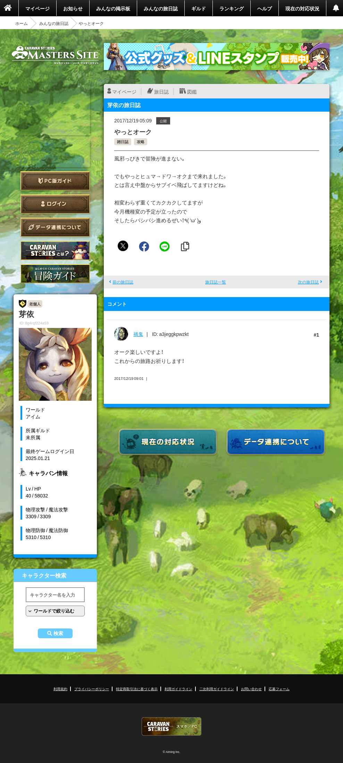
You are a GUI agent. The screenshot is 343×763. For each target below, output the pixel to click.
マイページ (37, 8)
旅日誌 (161, 91)
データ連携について (55, 227)
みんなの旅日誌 (161, 8)
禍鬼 (138, 333)
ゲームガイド (55, 273)
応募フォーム (279, 688)
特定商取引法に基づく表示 (137, 688)
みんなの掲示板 (113, 8)
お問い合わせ (251, 688)
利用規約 (60, 688)
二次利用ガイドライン (216, 688)
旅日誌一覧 (215, 282)
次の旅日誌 (308, 282)
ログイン (55, 204)
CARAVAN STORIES (171, 726)
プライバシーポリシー (91, 688)
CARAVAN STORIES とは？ (55, 250)
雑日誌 (122, 142)
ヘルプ (264, 8)
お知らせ (73, 8)
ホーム (21, 23)
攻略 (140, 142)
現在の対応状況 (302, 8)
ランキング (231, 8)
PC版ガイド (55, 180)
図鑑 (192, 91)
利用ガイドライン (178, 688)
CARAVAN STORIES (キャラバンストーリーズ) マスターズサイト (55, 55)
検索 (58, 633)
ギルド (198, 8)
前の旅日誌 (122, 282)
